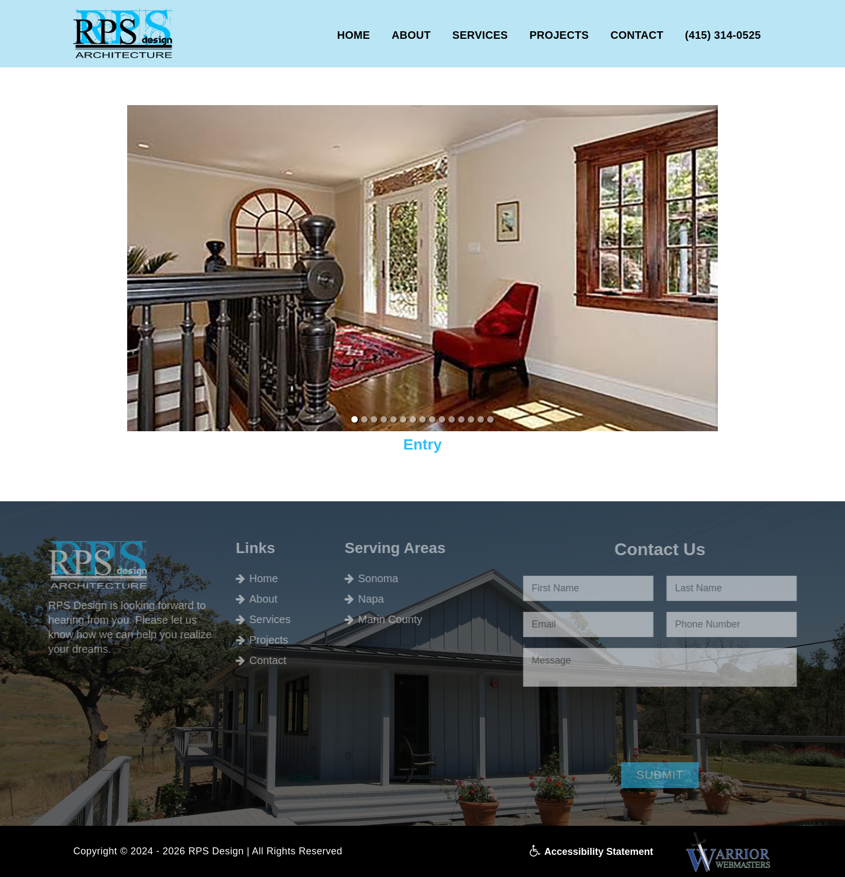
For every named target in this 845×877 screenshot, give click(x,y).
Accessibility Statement (591, 851)
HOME (353, 35)
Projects (251, 640)
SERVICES (480, 35)
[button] (676, 775)
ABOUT (411, 35)
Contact (250, 660)
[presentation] (622, 722)
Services (253, 619)
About (246, 599)
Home (246, 578)
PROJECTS (558, 35)
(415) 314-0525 (723, 35)
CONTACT (637, 35)
